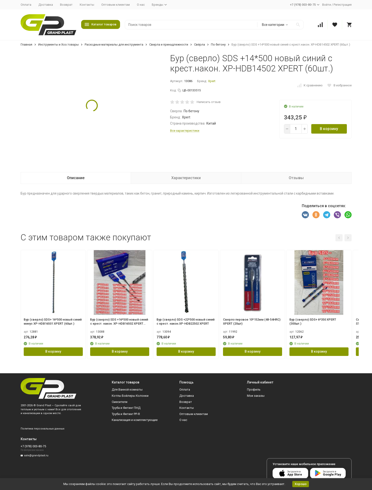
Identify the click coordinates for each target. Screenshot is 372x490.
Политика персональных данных (42, 428)
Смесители (119, 402)
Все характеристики (184, 130)
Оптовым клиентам (115, 4)
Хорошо (301, 484)
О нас (141, 4)
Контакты (87, 4)
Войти (326, 4)
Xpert (211, 81)
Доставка (45, 4)
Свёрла (199, 44)
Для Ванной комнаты (127, 389)
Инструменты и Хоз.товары (58, 44)
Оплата (26, 4)
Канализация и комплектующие (135, 420)
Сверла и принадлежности (168, 44)
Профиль (253, 389)
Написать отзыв (209, 102)
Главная (26, 44)
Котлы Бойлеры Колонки (130, 395)
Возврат (66, 4)
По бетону (218, 44)
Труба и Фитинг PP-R (126, 414)
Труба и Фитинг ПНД (126, 408)
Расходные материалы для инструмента (114, 44)
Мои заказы (256, 395)
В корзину (329, 128)
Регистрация (343, 4)
